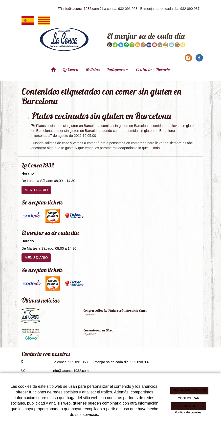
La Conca (70, 69)
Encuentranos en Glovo (98, 330)
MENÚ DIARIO (36, 190)
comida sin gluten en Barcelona (125, 126)
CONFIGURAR (188, 398)
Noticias (93, 69)
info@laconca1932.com (81, 9)
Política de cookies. (188, 412)
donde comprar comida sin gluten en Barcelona (138, 131)
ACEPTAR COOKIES (188, 406)
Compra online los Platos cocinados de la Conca (115, 310)
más (156, 148)
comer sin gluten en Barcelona (77, 131)
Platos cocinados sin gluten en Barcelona (101, 115)
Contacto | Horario (153, 69)
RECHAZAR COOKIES (189, 390)
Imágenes (118, 69)
